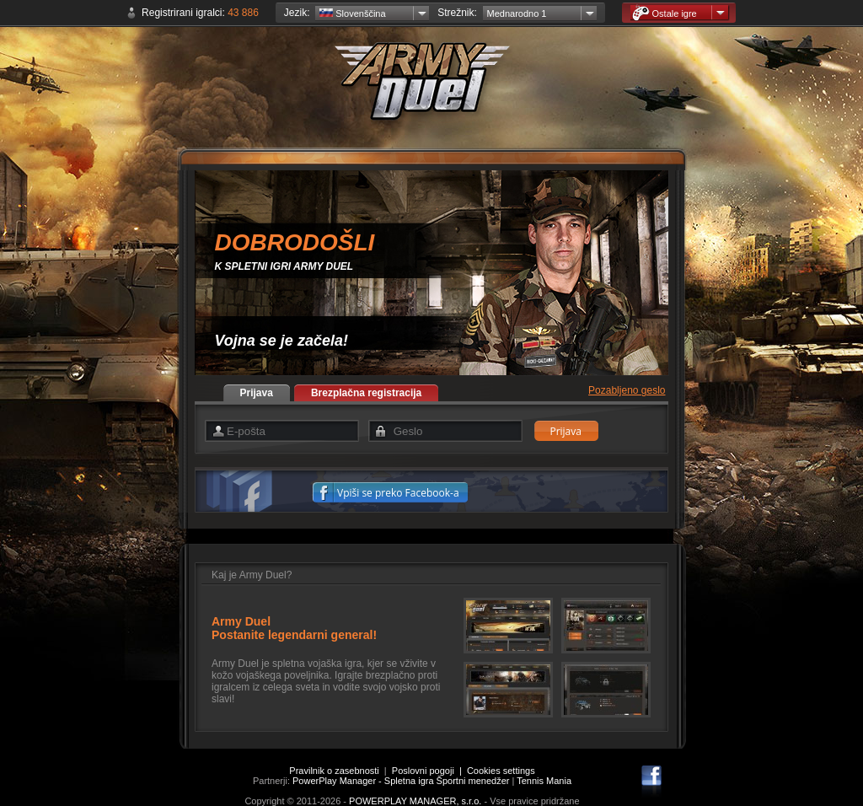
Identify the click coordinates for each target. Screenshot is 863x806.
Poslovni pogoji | (429, 771)
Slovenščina (352, 13)
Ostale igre (664, 13)
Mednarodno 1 (517, 13)
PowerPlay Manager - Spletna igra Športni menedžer (400, 781)
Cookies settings (501, 771)
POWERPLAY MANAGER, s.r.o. (415, 801)
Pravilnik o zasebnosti (333, 771)
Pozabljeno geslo (626, 390)
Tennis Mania (544, 781)
